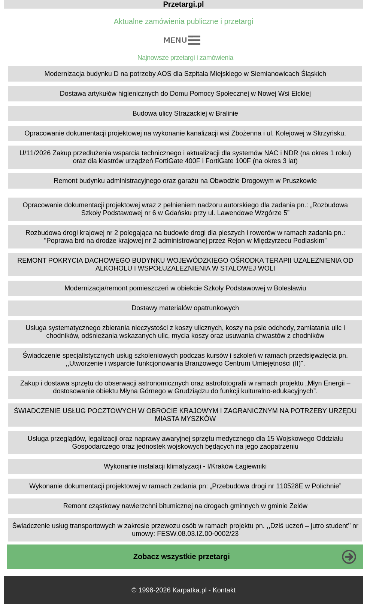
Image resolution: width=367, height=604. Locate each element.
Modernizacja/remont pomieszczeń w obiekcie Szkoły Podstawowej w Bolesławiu (185, 288)
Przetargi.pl (183, 4)
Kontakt (224, 590)
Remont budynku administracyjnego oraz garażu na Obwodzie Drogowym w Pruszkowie (185, 180)
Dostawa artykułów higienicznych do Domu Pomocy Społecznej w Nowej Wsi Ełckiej (185, 93)
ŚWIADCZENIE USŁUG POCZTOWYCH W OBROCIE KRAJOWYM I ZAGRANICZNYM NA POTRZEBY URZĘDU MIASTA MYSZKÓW (185, 415)
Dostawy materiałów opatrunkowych (185, 308)
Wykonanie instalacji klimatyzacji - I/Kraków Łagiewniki (185, 466)
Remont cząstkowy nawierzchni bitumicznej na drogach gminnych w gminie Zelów (185, 506)
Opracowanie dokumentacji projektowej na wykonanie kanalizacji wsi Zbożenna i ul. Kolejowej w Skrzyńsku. (185, 133)
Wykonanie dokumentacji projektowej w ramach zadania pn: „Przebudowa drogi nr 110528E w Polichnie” (185, 486)
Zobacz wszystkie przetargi (181, 556)
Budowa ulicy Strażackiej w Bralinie (185, 113)
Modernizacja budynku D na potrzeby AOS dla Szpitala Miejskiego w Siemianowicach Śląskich (185, 73)
